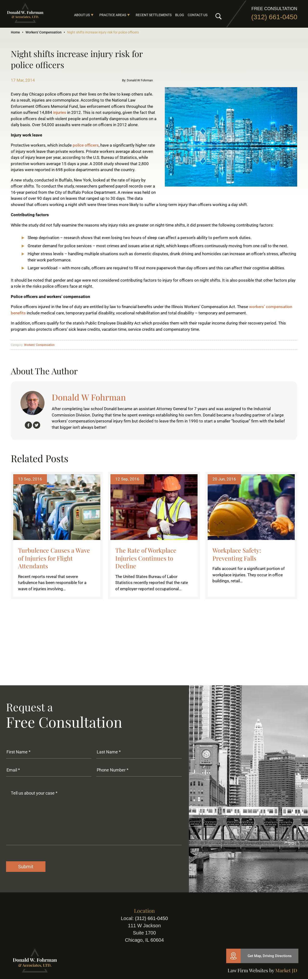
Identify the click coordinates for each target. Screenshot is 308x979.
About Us (82, 15)
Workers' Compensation (44, 32)
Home (15, 32)
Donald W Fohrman (89, 397)
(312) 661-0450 (274, 17)
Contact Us (197, 15)
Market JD (286, 970)
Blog (179, 15)
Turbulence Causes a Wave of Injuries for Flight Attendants (54, 558)
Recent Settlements (154, 15)
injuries (59, 112)
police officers (86, 145)
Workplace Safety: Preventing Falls (236, 554)
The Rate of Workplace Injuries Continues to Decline (145, 558)
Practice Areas (112, 15)
